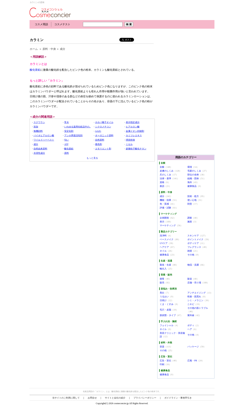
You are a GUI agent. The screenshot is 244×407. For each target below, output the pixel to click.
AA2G (98, 131)
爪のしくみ (165, 174)
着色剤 (98, 144)
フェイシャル (166, 325)
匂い (66, 140)
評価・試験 (165, 207)
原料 (66, 153)
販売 (162, 282)
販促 (189, 278)
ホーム (34, 49)
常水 (66, 122)
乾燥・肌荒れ (194, 296)
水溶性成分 (39, 153)
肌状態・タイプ (168, 315)
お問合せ (92, 397)
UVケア (164, 243)
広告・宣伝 (165, 360)
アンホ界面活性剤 (73, 135)
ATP (66, 144)
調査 (189, 217)
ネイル (163, 251)
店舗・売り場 (194, 282)
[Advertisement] (99, 32)
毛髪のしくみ (194, 170)
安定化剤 (68, 131)
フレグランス (194, 247)
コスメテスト (62, 24)
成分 (62, 49)
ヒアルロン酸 (133, 126)
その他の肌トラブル (197, 308)
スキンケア (193, 235)
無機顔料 (38, 131)
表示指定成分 (133, 122)
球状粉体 (130, 140)
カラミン (36, 40)
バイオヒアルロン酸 (44, 135)
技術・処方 (193, 196)
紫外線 (190, 315)
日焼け (163, 300)
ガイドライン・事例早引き (178, 397)
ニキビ (190, 304)
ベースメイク (166, 239)
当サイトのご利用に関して (66, 397)
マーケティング (168, 225)
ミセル (129, 144)
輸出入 (163, 268)
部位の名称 (193, 174)
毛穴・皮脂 (165, 309)
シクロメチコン (103, 126)
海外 (189, 182)
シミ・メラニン (195, 300)
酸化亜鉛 (35, 69)
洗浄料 (163, 235)
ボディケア (193, 243)
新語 (162, 186)
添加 (36, 126)
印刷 (162, 364)
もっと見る (92, 158)
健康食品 (192, 186)
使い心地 (192, 200)
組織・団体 (193, 178)
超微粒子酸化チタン (136, 148)
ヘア (189, 329)
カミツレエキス (134, 135)
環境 (189, 167)
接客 (162, 278)
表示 (162, 221)
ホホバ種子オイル (104, 122)
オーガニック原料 (104, 135)
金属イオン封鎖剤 (135, 131)
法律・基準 (165, 178)
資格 (162, 182)
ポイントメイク (195, 239)
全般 (162, 167)
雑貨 (189, 251)
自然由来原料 (40, 148)
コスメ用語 (41, 24)
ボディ (190, 325)
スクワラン (39, 122)
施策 (189, 221)
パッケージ (193, 346)
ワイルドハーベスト (44, 140)
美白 (162, 292)
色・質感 (164, 204)
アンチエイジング (196, 292)
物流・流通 (193, 264)
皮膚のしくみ (166, 170)
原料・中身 (49, 49)
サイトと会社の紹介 (115, 397)
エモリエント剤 (103, 148)
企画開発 (164, 217)
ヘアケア (164, 247)
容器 (162, 346)
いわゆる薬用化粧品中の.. (77, 126)
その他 (190, 254)
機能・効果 (165, 200)
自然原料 (99, 140)
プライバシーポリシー (144, 397)
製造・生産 (165, 264)
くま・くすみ (166, 304)
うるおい (164, 296)
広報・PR (192, 360)
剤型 (189, 204)
